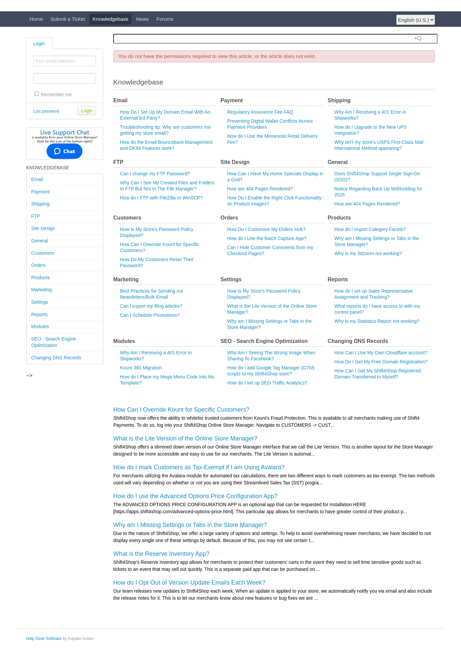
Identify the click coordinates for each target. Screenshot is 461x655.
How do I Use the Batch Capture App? (267, 238)
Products (40, 277)
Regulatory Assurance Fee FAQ (260, 112)
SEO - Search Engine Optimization (53, 342)
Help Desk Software (44, 638)
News (142, 19)
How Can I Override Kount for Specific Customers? (181, 410)
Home (36, 19)
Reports (39, 314)
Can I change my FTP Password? (155, 173)
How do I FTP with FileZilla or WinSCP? (161, 197)
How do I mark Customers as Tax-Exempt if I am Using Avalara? (199, 467)
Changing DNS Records (56, 357)
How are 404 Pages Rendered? (260, 188)
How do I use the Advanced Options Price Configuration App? (195, 496)
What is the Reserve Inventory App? (161, 554)
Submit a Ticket (68, 19)
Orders (38, 265)
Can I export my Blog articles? (151, 306)
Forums (165, 19)
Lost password (46, 111)
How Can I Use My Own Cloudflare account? (380, 352)
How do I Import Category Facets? (370, 229)
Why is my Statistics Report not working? (376, 321)
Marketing (41, 289)
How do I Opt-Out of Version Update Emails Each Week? (189, 583)
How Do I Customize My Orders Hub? (266, 229)
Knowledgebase (111, 19)
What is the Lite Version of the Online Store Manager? (185, 438)
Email (37, 179)
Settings (39, 302)
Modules (40, 326)
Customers (42, 253)
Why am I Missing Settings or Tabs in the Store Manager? (190, 525)
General (39, 240)
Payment (40, 191)
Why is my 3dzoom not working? (368, 253)
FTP (35, 216)
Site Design (43, 228)
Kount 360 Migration (141, 367)
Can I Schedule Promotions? (150, 315)
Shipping (40, 203)
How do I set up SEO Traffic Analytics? (267, 382)
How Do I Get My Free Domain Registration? (380, 361)
